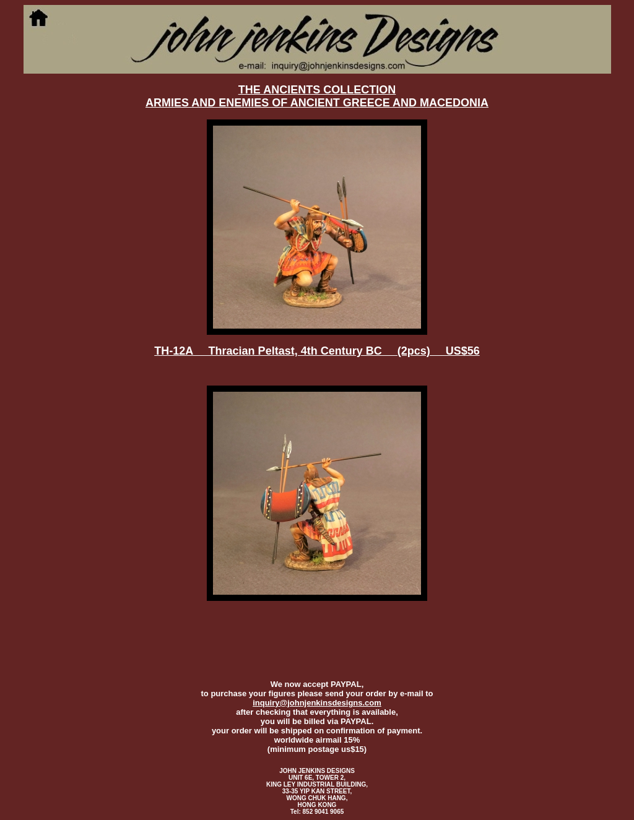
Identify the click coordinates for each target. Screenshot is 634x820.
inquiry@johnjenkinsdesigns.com (317, 702)
